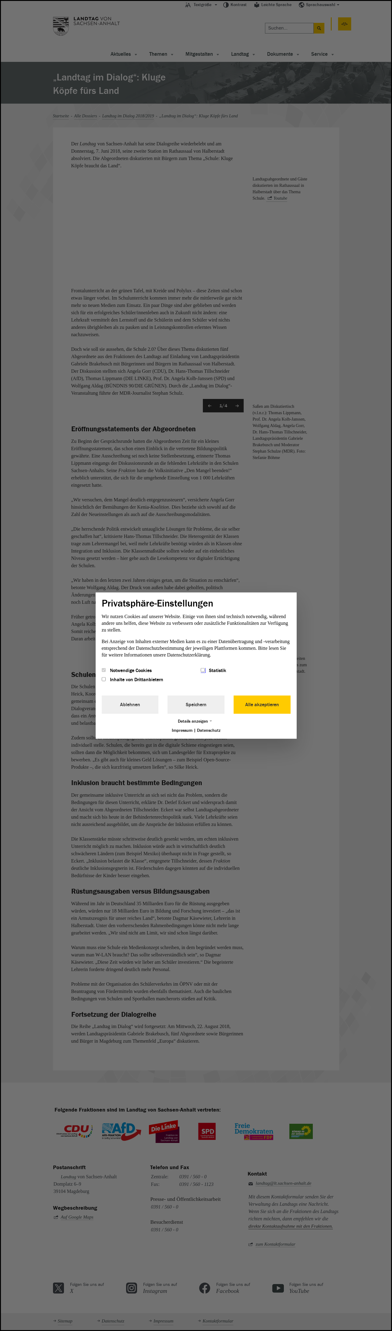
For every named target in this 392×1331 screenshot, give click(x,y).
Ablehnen (130, 705)
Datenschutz (209, 730)
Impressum (182, 730)
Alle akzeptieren (262, 705)
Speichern (196, 705)
